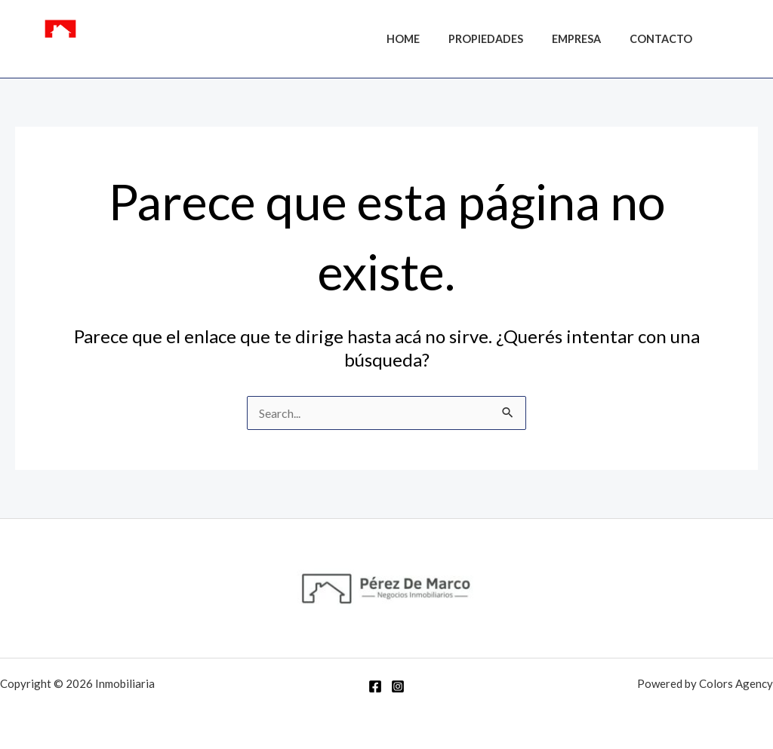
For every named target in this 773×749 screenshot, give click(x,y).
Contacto (664, 38)
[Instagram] (751, 41)
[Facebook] (728, 41)
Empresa (586, 38)
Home (427, 38)
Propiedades (503, 38)
